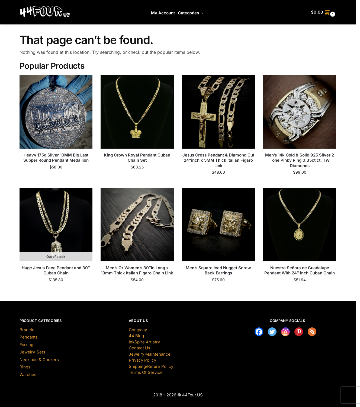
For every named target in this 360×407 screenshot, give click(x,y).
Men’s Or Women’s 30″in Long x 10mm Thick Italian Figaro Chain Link (137, 270)
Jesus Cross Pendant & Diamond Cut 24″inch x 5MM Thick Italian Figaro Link (218, 160)
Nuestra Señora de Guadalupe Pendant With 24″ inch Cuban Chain (299, 270)
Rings (25, 367)
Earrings (28, 344)
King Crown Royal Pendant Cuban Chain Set (137, 157)
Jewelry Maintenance (150, 354)
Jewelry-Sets (32, 352)
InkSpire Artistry (144, 342)
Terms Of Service (146, 372)
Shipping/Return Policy (151, 366)
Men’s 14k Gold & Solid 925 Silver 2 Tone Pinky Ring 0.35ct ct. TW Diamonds (299, 160)
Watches (28, 374)
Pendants (29, 337)
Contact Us (139, 347)
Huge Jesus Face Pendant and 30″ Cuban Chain (56, 270)
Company (138, 329)
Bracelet (28, 329)
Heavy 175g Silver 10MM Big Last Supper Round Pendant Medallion (56, 157)
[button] (323, 12)
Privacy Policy (142, 360)
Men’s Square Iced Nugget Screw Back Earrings (218, 270)
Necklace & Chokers (39, 359)
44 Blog (136, 335)
